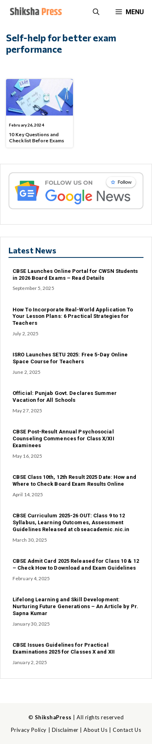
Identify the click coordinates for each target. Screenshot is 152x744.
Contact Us (127, 730)
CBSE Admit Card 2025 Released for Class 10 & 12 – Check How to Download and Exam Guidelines (76, 564)
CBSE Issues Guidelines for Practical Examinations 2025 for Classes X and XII (64, 648)
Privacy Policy (29, 730)
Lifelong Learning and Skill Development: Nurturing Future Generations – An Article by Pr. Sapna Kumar (75, 606)
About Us (95, 730)
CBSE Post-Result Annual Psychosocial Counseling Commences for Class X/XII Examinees (63, 438)
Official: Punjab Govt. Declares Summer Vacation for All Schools (65, 396)
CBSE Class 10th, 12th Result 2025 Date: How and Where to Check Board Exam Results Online (74, 480)
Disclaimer (65, 730)
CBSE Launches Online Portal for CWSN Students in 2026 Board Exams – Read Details (75, 274)
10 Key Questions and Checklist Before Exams (36, 137)
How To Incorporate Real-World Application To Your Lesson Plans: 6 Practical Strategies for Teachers (73, 316)
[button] (96, 12)
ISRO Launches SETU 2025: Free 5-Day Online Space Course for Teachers (70, 358)
